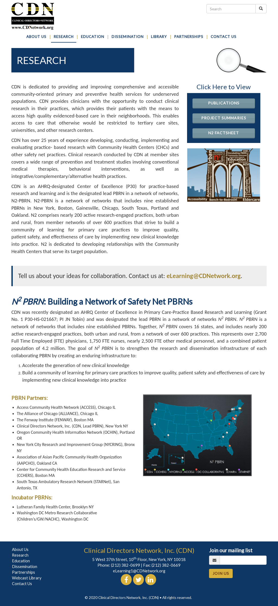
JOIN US (221, 573)
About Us (20, 549)
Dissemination (24, 566)
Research (20, 555)
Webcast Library (27, 578)
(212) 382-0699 (125, 565)
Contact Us (22, 583)
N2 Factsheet (223, 132)
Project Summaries (223, 118)
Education (21, 561)
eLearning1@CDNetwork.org (139, 571)
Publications (223, 103)
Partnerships (23, 572)
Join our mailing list (230, 550)
